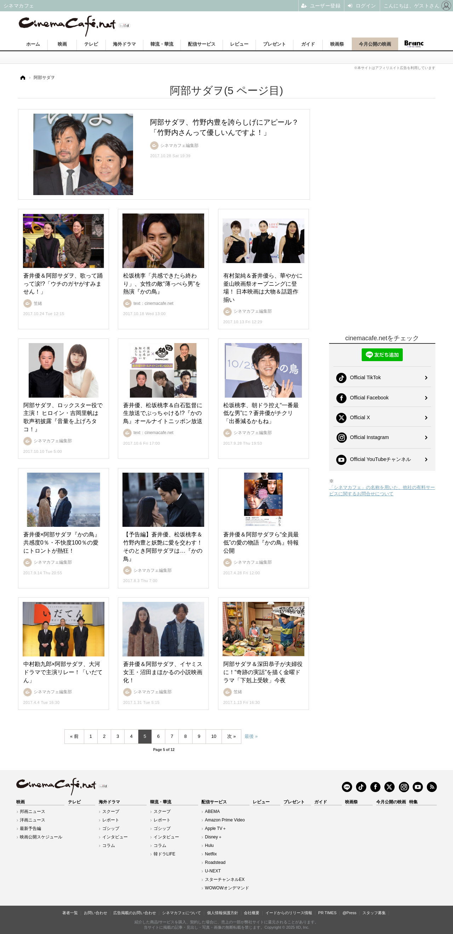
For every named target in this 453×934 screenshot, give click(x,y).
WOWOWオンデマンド (227, 887)
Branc (414, 44)
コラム (108, 845)
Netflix (211, 854)
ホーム (33, 44)
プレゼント (274, 44)
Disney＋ (213, 837)
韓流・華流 (161, 44)
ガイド (308, 44)
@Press (349, 913)
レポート (110, 820)
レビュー (239, 44)
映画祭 (337, 44)
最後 (249, 736)
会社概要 (251, 913)
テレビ (91, 44)
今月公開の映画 (375, 44)
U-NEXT (213, 870)
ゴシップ (110, 828)
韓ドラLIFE (164, 854)
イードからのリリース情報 (288, 913)
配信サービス (202, 44)
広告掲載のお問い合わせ (134, 913)
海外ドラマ (124, 44)
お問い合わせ (95, 913)
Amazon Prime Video (225, 820)
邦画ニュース (32, 811)
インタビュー (115, 837)
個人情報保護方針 (222, 913)
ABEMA (212, 811)
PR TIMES (327, 913)
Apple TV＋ (215, 828)
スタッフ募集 (374, 913)
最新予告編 (30, 828)
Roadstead (215, 862)
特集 (413, 801)
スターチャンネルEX (225, 879)
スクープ (110, 811)
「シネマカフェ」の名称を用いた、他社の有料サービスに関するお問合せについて (382, 490)
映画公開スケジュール (41, 837)
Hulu (209, 845)
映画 (62, 44)
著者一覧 (70, 913)
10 (213, 736)
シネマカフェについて (181, 913)
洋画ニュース (32, 820)
